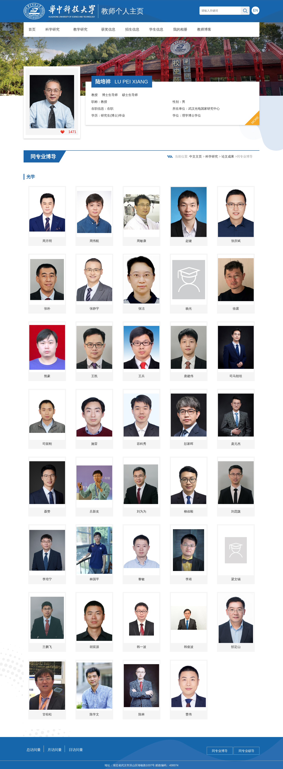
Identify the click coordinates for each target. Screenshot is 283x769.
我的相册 (180, 29)
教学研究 (80, 29)
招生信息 (132, 29)
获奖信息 (108, 29)
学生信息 (156, 29)
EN (255, 10)
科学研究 (52, 29)
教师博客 (204, 29)
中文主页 (195, 155)
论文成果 (227, 155)
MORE (255, 119)
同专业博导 (220, 750)
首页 (32, 29)
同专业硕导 (246, 750)
